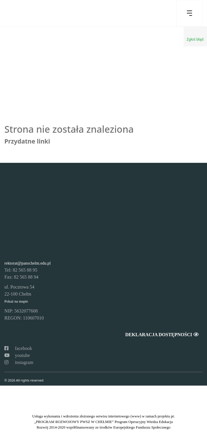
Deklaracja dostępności (161, 334)
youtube (17, 355)
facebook (18, 348)
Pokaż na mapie (16, 301)
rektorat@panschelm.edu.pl (27, 263)
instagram (18, 362)
